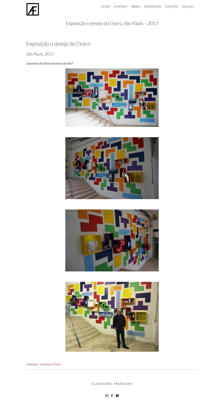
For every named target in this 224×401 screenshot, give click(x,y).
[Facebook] (112, 395)
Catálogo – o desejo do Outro (43, 364)
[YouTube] (117, 395)
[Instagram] (106, 395)
